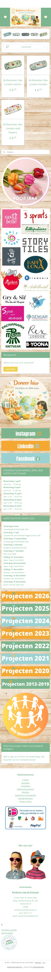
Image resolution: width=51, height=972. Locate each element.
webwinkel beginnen (14, 967)
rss (44, 962)
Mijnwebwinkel (38, 967)
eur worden (12, 930)
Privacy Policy (26, 801)
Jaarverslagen (7, 933)
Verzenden (25, 786)
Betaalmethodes (25, 798)
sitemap (38, 962)
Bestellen (25, 783)
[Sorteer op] (26, 47)
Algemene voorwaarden (25, 795)
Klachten (25, 792)
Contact (25, 780)
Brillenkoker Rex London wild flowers (12, 128)
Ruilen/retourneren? (25, 789)
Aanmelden (11, 369)
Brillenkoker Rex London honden (38, 82)
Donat (4, 930)
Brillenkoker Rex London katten (12, 82)
